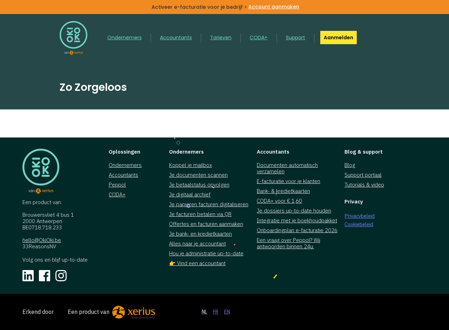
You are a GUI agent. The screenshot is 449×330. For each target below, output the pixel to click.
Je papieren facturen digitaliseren (208, 204)
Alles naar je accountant (197, 244)
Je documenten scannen (198, 175)
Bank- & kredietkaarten (283, 191)
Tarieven (221, 37)
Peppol (117, 185)
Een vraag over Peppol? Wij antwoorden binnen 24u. (288, 243)
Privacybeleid (359, 216)
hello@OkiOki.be (41, 240)
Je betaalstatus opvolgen (199, 185)
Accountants (176, 37)
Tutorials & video (364, 185)
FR (215, 312)
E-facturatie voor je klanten (288, 181)
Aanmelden (338, 37)
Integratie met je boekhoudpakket (297, 220)
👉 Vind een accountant (197, 263)
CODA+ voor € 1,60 (279, 201)
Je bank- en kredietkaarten (200, 234)
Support (295, 37)
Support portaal (363, 175)
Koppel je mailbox (190, 165)
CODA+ (259, 37)
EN (227, 312)
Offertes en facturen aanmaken (206, 224)
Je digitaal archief (189, 194)
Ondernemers (124, 37)
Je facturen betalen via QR (200, 214)
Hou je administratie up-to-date (206, 253)
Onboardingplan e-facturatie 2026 (297, 230)
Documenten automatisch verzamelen (287, 168)
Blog (349, 165)
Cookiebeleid (358, 224)
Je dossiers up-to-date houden (294, 211)
